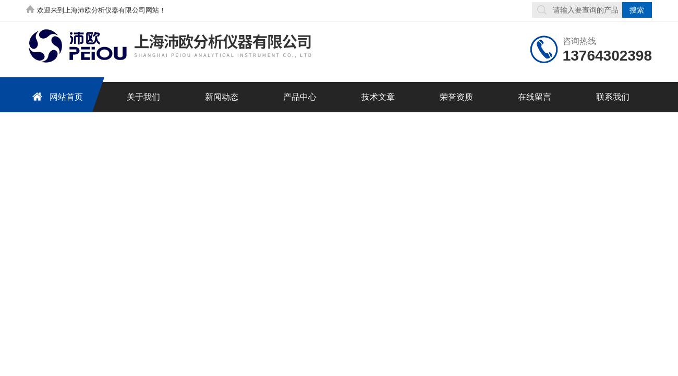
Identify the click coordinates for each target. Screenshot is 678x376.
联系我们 (612, 96)
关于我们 (143, 96)
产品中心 (300, 96)
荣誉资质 (456, 96)
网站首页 (56, 96)
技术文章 (378, 96)
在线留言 (534, 96)
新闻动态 (221, 96)
